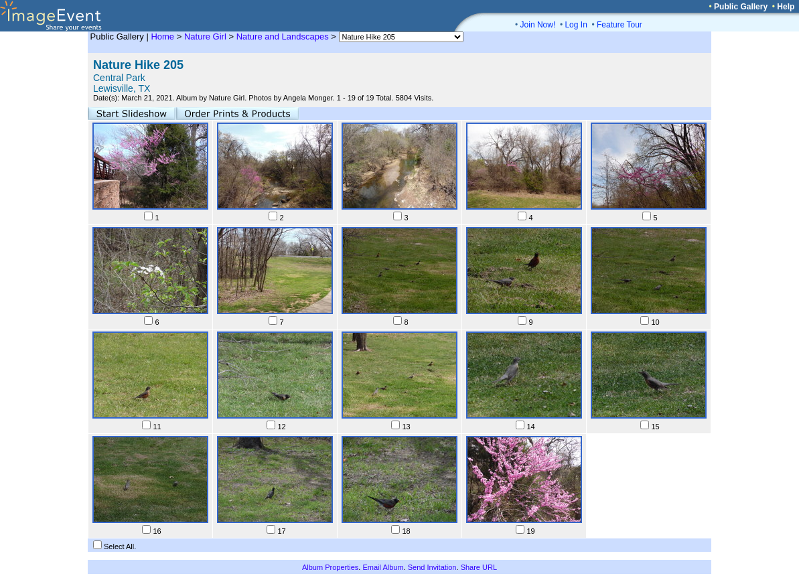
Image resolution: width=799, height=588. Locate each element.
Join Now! (538, 24)
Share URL (479, 567)
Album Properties (330, 567)
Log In (576, 24)
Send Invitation (432, 567)
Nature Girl (205, 36)
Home (162, 36)
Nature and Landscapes (282, 36)
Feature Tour (619, 24)
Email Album (382, 567)
